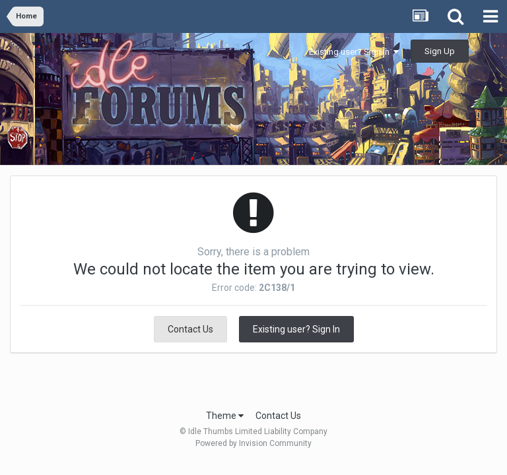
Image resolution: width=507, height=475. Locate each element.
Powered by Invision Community (253, 443)
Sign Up (439, 51)
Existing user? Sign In (354, 52)
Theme (225, 415)
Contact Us (190, 329)
